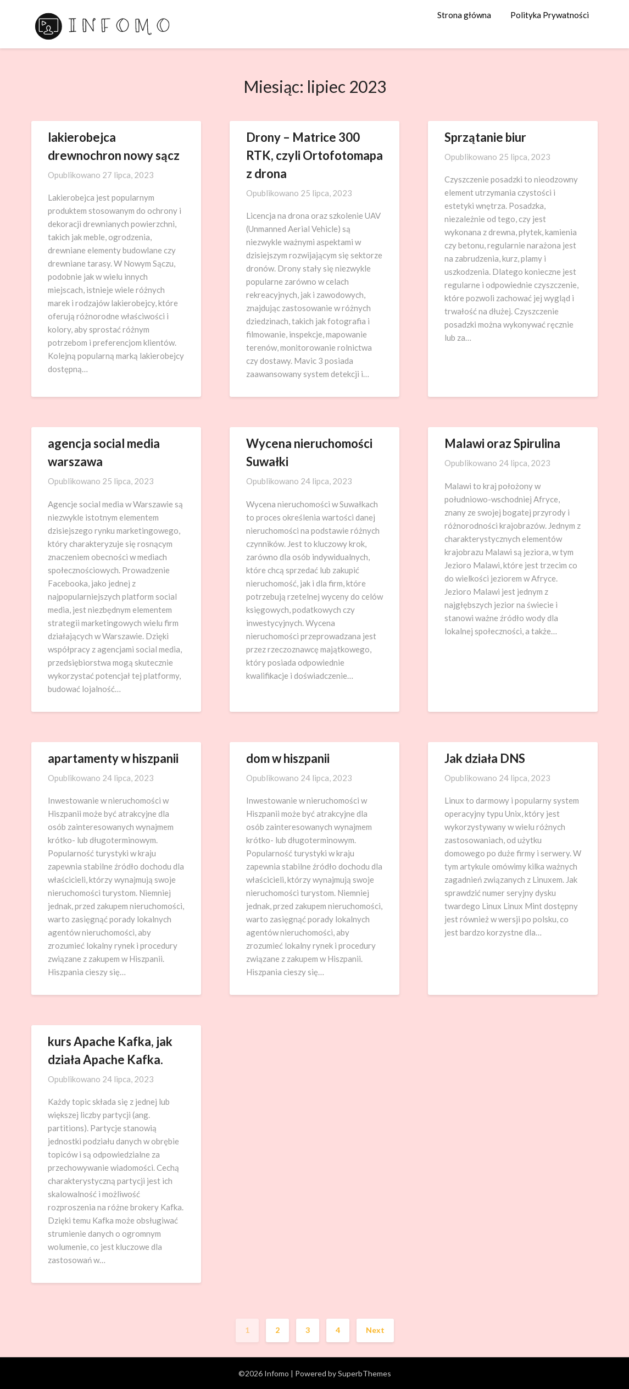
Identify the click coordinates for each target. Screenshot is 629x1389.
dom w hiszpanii (288, 758)
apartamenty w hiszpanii (113, 758)
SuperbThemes (364, 1373)
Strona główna (464, 15)
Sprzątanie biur (485, 137)
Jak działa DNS (484, 758)
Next (375, 1330)
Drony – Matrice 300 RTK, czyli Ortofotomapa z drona (314, 155)
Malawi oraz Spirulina (502, 443)
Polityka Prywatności (549, 15)
